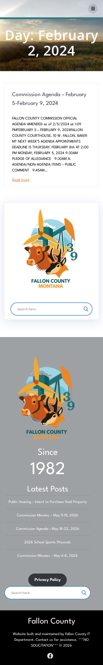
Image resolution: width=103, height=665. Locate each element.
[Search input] (48, 309)
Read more (20, 180)
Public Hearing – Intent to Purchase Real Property (48, 502)
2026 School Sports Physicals (47, 542)
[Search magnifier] (86, 309)
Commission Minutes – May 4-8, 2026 (47, 556)
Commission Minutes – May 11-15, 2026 (47, 515)
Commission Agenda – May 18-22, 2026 (47, 529)
